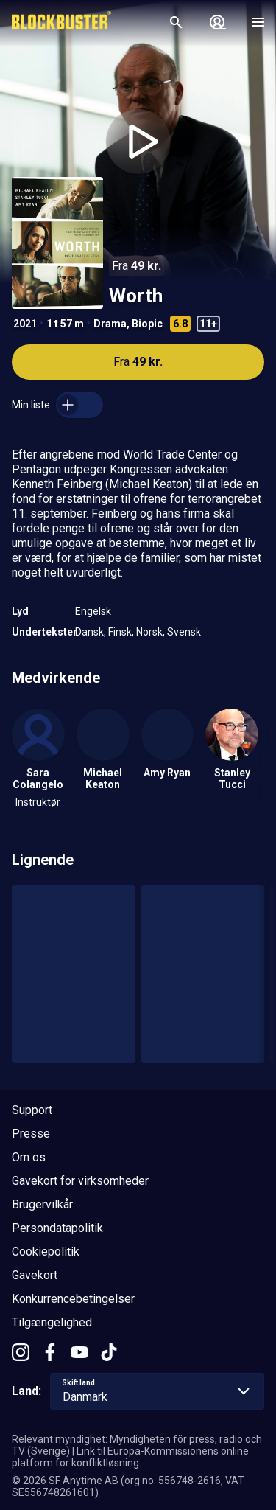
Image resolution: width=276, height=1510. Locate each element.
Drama (110, 324)
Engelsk (93, 611)
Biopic (147, 324)
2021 (25, 324)
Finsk (120, 632)
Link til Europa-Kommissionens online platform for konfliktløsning (130, 1457)
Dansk (89, 632)
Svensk (184, 632)
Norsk (149, 632)
